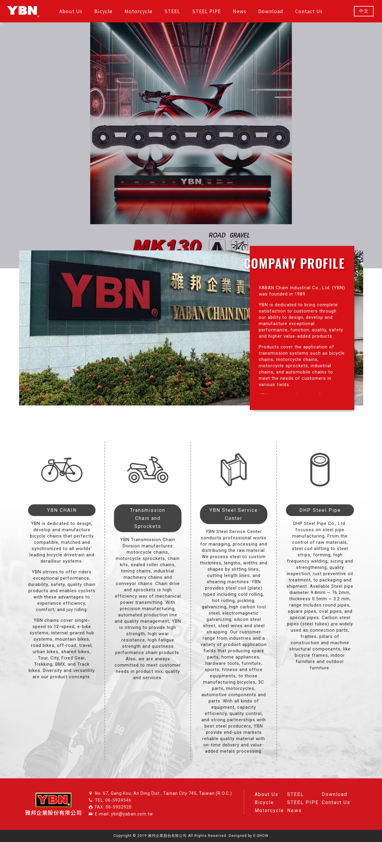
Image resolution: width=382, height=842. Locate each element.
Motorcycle (269, 810)
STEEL (295, 794)
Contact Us (336, 802)
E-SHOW (261, 836)
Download (334, 794)
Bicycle (264, 802)
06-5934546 (118, 800)
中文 (364, 11)
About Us (266, 794)
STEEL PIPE (303, 802)
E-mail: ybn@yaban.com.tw (124, 814)
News (294, 810)
